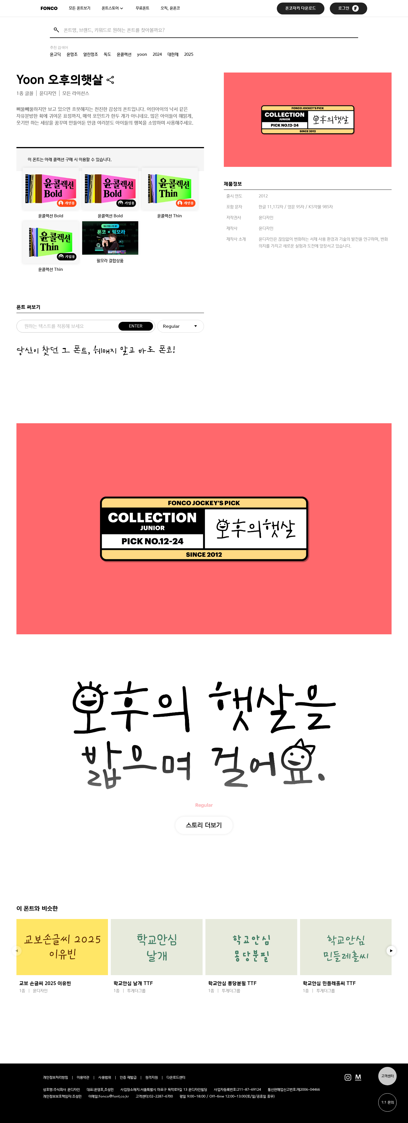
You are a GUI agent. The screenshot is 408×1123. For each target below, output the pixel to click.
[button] (391, 951)
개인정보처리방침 (55, 1077)
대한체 (172, 54)
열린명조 (90, 54)
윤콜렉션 (124, 54)
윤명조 (72, 54)
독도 (107, 54)
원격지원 (151, 1077)
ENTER (136, 326)
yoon (142, 54)
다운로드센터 (176, 1077)
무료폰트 (142, 8)
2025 (188, 54)
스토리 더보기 (204, 825)
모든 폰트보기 (79, 8)
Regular (171, 326)
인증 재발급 (128, 1077)
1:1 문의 (387, 1102)
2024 (157, 54)
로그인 (348, 8)
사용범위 (104, 1077)
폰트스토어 (110, 8)
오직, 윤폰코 (170, 8)
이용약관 (83, 1077)
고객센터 (387, 1076)
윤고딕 (55, 54)
